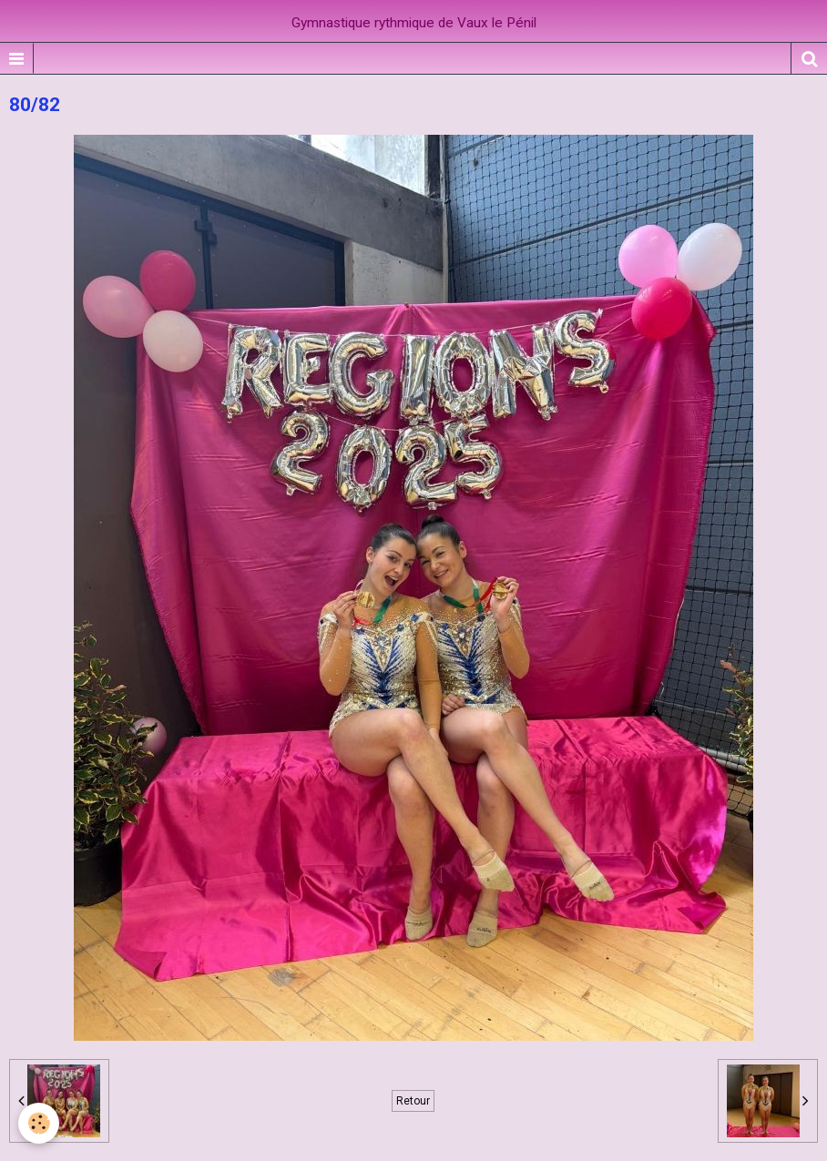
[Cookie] (38, 1123)
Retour (413, 1101)
